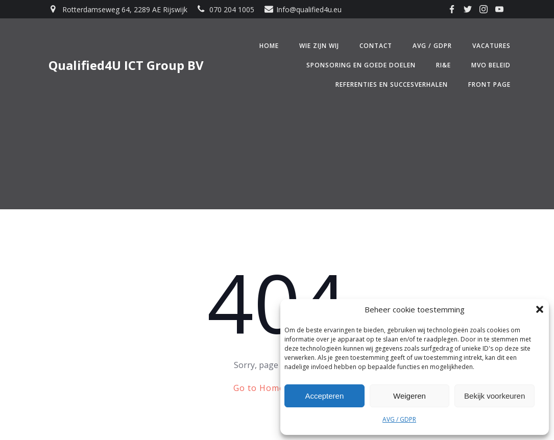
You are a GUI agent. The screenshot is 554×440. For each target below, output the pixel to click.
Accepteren (324, 396)
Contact (375, 45)
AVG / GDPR (399, 419)
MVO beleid (491, 65)
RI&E (443, 65)
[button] (540, 309)
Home (269, 45)
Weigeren (409, 396)
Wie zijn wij (319, 45)
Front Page (489, 84)
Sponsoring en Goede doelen (361, 65)
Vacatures (491, 45)
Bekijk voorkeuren (494, 396)
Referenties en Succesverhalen (391, 84)
